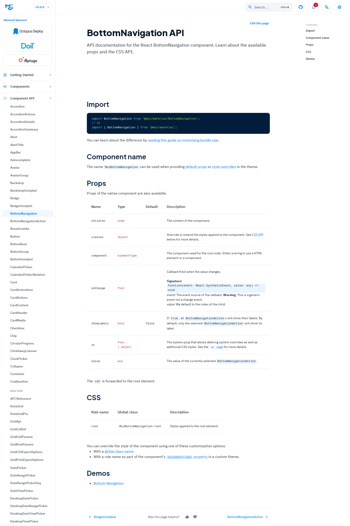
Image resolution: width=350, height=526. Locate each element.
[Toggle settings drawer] (339, 7)
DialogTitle (18, 358)
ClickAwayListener (23, 150)
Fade (13, 389)
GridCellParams (21, 236)
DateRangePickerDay (25, 282)
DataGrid (16, 205)
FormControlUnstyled (25, 420)
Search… (269, 7)
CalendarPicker (21, 66)
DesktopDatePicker (24, 297)
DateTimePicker (21, 290)
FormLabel (17, 443)
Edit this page (259, 23)
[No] (195, 515)
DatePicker (18, 267)
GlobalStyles (19, 450)
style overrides (224, 166)
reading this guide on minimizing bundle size (183, 140)
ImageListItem (21, 504)
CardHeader (18, 112)
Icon (13, 481)
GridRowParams (21, 243)
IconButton (18, 488)
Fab (12, 381)
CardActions (19, 97)
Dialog (15, 328)
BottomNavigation (23, 12)
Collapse (16, 165)
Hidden (15, 473)
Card (13, 81)
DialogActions (20, 335)
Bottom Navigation (109, 481)
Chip (13, 135)
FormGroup (18, 427)
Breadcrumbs (19, 28)
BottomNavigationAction (28, 20)
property (187, 454)
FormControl (19, 404)
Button (15, 35)
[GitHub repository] (300, 7)
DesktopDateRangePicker (29, 305)
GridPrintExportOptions (27, 259)
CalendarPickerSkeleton (27, 74)
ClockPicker (18, 158)
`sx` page (216, 346)
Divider (15, 366)
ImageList (17, 496)
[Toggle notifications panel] (313, 7)
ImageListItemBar (23, 511)
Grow (14, 465)
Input (14, 519)
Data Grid (16, 189)
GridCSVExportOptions (26, 251)
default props (196, 166)
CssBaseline (19, 180)
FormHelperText (21, 435)
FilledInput (18, 397)
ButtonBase (18, 43)
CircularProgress (22, 142)
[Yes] (187, 515)
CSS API (257, 234)
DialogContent (20, 343)
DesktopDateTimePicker (27, 313)
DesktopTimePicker (24, 320)
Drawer (15, 374)
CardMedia (18, 119)
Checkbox (17, 127)
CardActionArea (21, 89)
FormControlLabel (23, 412)
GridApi (15, 220)
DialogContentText (23, 351)
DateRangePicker (22, 274)
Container (17, 173)
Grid (13, 458)
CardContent (19, 104)
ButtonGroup (19, 51)
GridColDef (18, 228)
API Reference (20, 198)
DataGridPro (19, 213)
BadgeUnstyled (21, 5)
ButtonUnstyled (21, 58)
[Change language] (326, 7)
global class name (119, 449)
